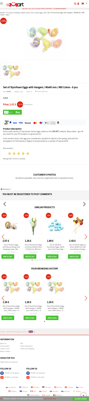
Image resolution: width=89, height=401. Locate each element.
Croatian (69, 388)
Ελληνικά (23, 388)
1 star (9, 153)
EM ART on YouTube (9, 378)
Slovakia (54, 392)
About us (3, 344)
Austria (58, 388)
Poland (43, 392)
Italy (33, 392)
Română (35, 388)
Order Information (26, 346)
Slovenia (65, 392)
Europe (23, 392)
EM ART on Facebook (9, 373)
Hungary (12, 392)
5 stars (27, 153)
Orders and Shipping (27, 349)
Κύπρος (77, 392)
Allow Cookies (81, 399)
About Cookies (5, 352)
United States (33, 396)
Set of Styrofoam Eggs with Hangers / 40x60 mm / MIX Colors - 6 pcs (11, 308)
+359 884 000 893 (60, 8)
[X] (1, 398)
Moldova (57, 396)
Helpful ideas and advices (9, 362)
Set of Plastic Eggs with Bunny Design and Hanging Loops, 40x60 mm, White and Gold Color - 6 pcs (11, 247)
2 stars (14, 153)
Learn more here (50, 398)
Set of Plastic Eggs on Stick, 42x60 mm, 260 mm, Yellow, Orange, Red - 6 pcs (77, 247)
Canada (46, 396)
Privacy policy (5, 346)
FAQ (21, 344)
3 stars (18, 153)
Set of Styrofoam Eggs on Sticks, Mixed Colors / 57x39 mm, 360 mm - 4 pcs (33, 247)
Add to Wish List (41, 91)
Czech (79, 388)
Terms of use (4, 349)
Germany (46, 388)
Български (11, 388)
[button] (32, 260)
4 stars (23, 153)
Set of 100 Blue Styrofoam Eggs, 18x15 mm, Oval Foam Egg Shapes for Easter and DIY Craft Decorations (55, 247)
